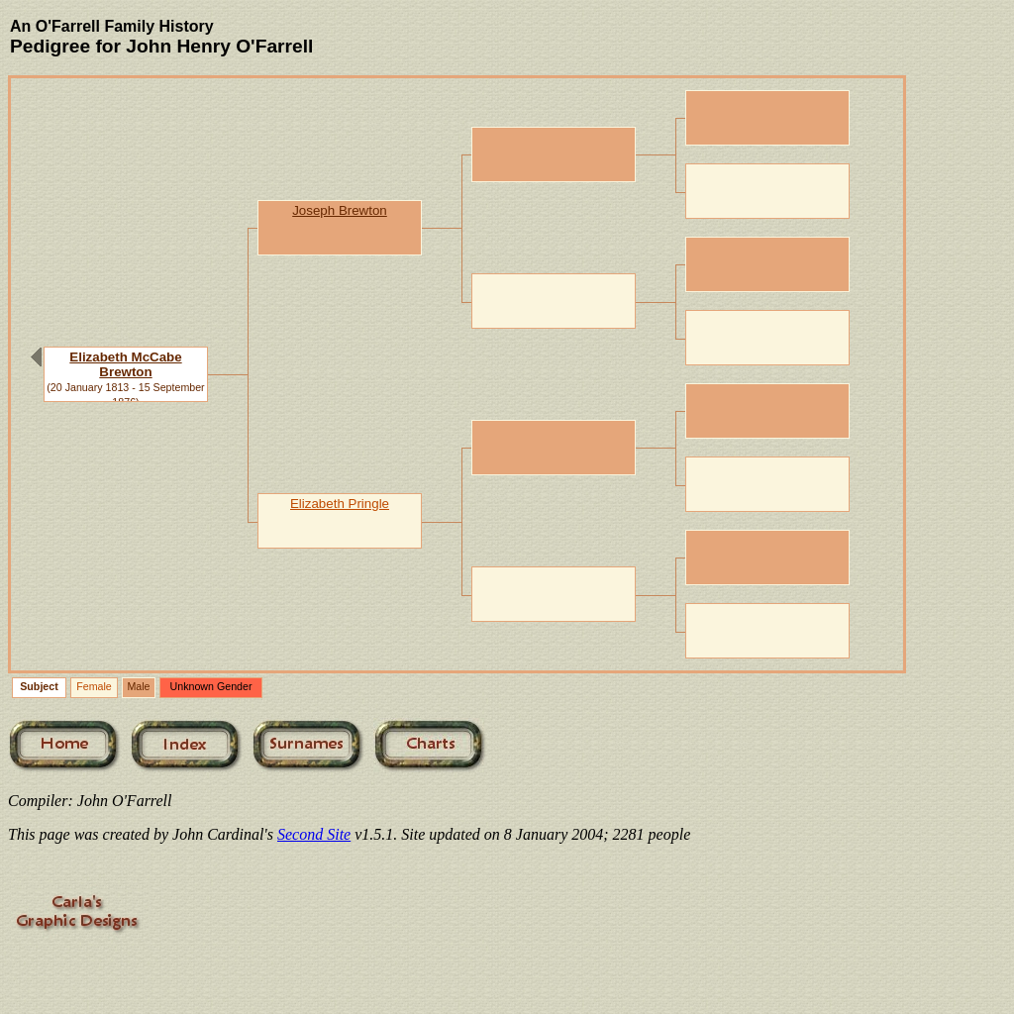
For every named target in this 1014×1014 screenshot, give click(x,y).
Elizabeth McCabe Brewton (125, 364)
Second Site (314, 834)
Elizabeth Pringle (339, 503)
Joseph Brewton (339, 210)
